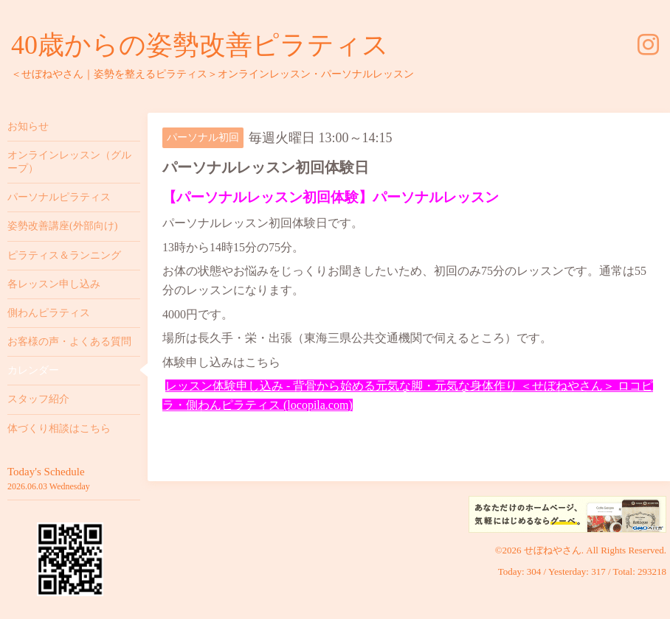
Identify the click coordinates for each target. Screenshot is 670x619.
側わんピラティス (48, 312)
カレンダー (33, 370)
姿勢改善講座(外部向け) (62, 225)
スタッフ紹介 (38, 399)
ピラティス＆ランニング (64, 255)
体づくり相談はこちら (59, 428)
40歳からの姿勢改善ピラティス (200, 45)
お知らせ (28, 126)
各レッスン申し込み (53, 284)
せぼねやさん (552, 550)
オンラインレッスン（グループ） (69, 162)
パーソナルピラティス (59, 197)
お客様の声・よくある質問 (69, 341)
